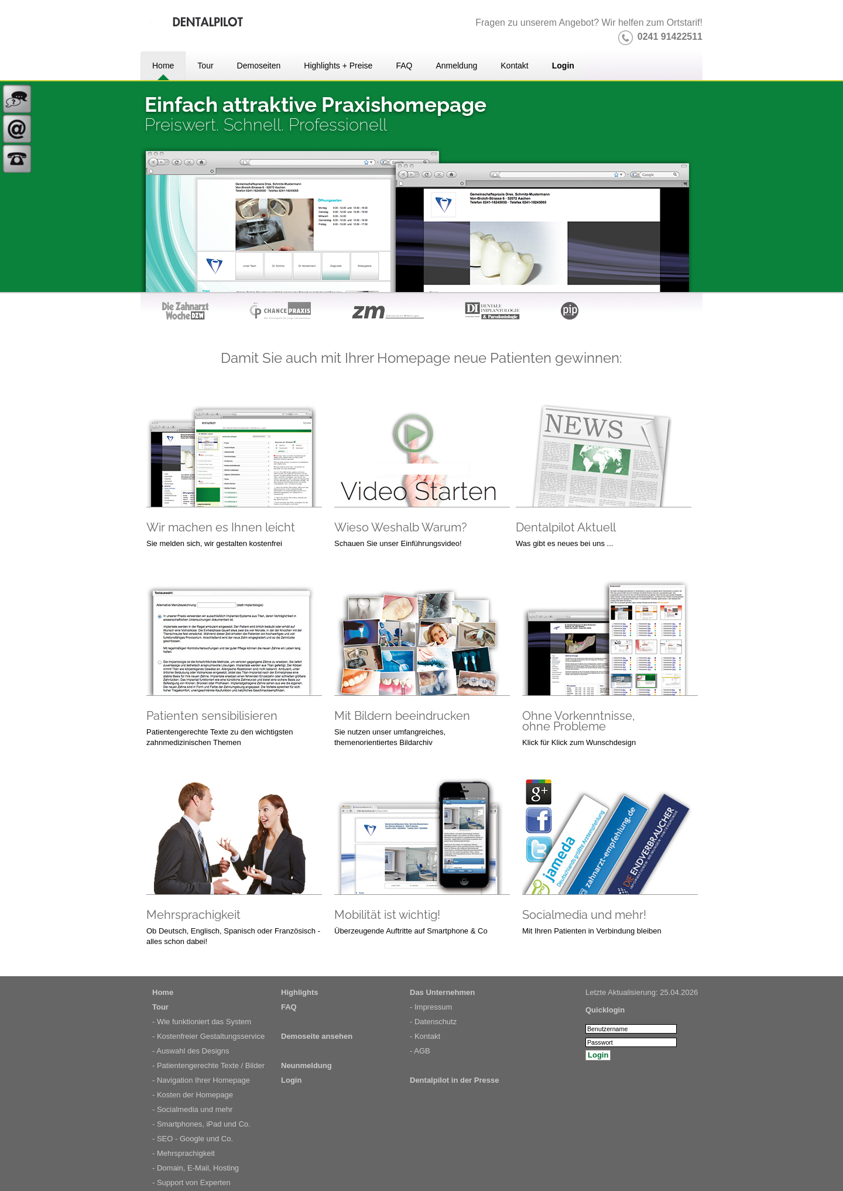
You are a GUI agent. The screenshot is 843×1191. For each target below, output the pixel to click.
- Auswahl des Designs (190, 1050)
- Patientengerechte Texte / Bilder (208, 1065)
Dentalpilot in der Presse (454, 1080)
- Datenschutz (433, 1021)
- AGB (420, 1050)
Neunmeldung (306, 1065)
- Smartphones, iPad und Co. (201, 1124)
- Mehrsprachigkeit (183, 1153)
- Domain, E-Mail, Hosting (195, 1167)
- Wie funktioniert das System (201, 1021)
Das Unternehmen (442, 992)
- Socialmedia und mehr (192, 1109)
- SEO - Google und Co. (192, 1138)
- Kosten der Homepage (192, 1094)
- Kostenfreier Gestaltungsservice (208, 1036)
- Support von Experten (191, 1182)
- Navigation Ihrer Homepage (201, 1080)
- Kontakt (425, 1036)
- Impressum (431, 1007)
